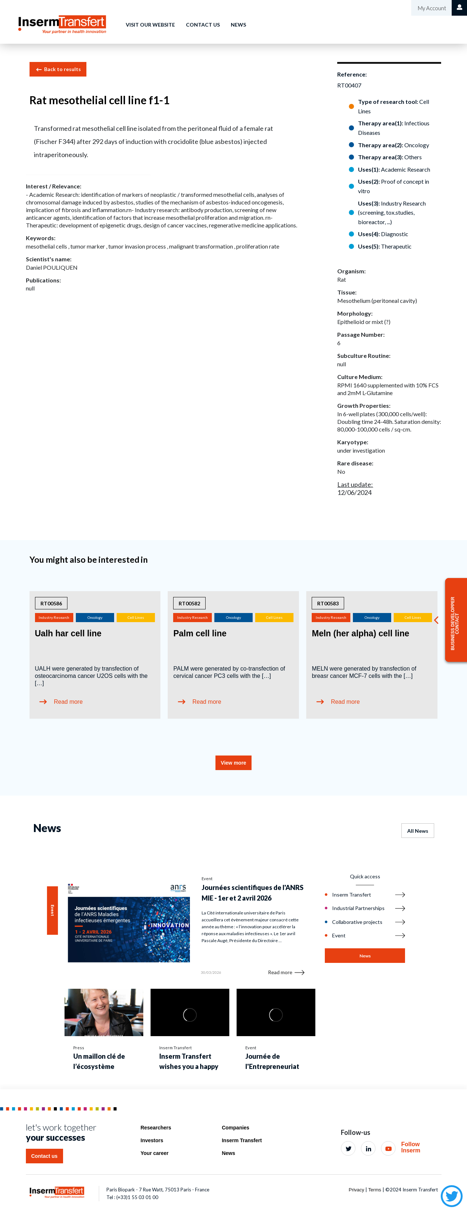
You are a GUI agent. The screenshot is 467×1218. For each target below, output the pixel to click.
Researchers (156, 1128)
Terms (374, 1189)
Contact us (203, 25)
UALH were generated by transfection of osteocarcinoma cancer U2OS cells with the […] (91, 675)
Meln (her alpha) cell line (360, 633)
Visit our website (150, 25)
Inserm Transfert (242, 1140)
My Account (431, 8)
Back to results (58, 70)
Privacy (356, 1189)
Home (107, 19)
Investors (152, 1140)
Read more (68, 702)
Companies (235, 1128)
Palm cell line (199, 633)
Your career (155, 1153)
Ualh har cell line (68, 633)
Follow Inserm (410, 1147)
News (238, 25)
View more (233, 763)
